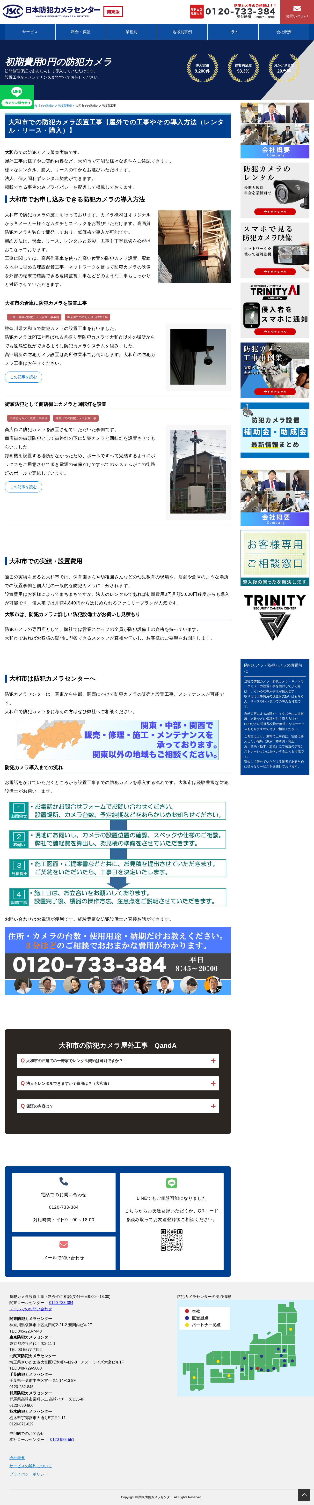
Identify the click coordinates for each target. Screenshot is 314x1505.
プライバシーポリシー (28, 1474)
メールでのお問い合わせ (30, 1309)
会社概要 (284, 32)
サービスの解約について (30, 1466)
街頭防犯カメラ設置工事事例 (28, 418)
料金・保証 (80, 32)
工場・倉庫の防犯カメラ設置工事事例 (34, 317)
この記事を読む (23, 377)
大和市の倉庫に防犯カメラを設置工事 (46, 303)
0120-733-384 (61, 1303)
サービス (30, 32)
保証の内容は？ (37, 1106)
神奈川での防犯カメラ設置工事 (87, 317)
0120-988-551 (62, 1440)
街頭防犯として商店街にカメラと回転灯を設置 (55, 404)
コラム (233, 32)
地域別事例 (182, 32)
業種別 (131, 32)
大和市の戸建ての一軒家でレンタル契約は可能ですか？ (72, 1060)
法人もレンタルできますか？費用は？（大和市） (66, 1083)
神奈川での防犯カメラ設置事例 (51, 105)
